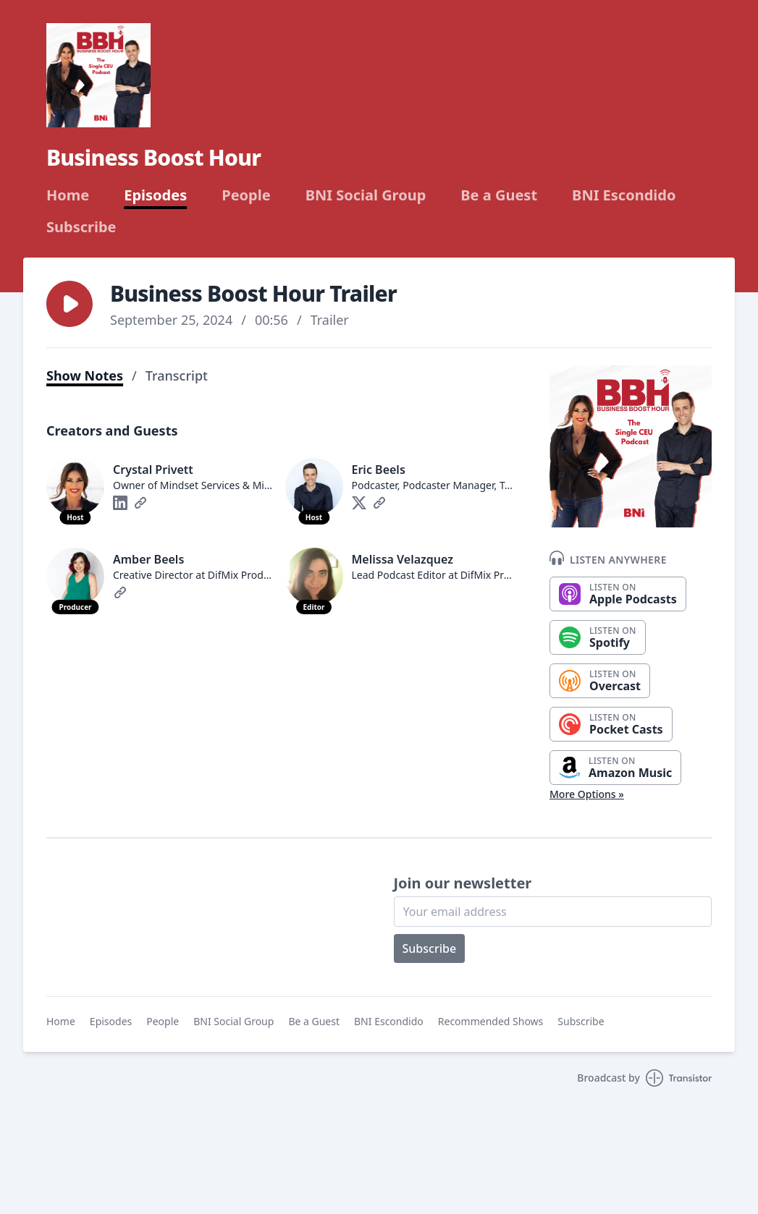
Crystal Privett (153, 469)
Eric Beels (378, 469)
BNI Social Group (366, 195)
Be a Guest (498, 195)
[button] (69, 304)
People (246, 195)
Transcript (177, 375)
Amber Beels (148, 559)
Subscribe (81, 227)
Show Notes (84, 375)
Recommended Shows (491, 1021)
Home (67, 195)
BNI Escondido (623, 195)
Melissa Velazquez (403, 559)
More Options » (586, 794)
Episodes (155, 195)
